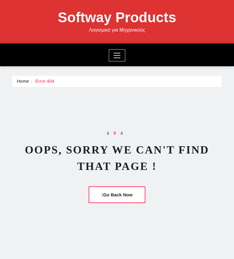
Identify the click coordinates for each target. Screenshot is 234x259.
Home (23, 81)
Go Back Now (117, 194)
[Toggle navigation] (117, 55)
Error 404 (45, 81)
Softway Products (117, 17)
